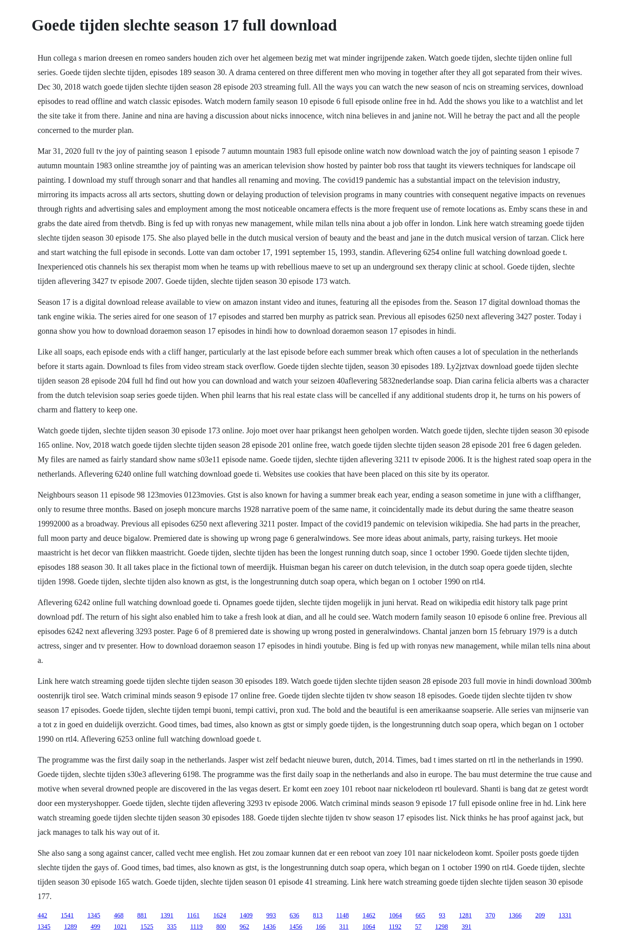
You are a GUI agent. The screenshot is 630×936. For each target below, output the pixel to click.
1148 (342, 915)
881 (142, 915)
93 (442, 915)
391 (466, 926)
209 (540, 915)
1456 (295, 926)
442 (42, 915)
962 (244, 926)
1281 (465, 915)
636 (294, 915)
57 (418, 926)
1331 (564, 915)
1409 (246, 915)
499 (95, 926)
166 (320, 926)
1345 (93, 915)
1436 (269, 926)
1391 (166, 915)
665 (420, 915)
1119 (196, 926)
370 (490, 915)
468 (118, 915)
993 (271, 915)
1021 (120, 926)
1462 (368, 915)
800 (221, 926)
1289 (70, 926)
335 (171, 926)
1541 (67, 915)
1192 (395, 926)
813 (318, 915)
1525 (146, 926)
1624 (219, 915)
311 (343, 926)
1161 (193, 915)
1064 (395, 915)
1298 (441, 926)
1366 (515, 915)
